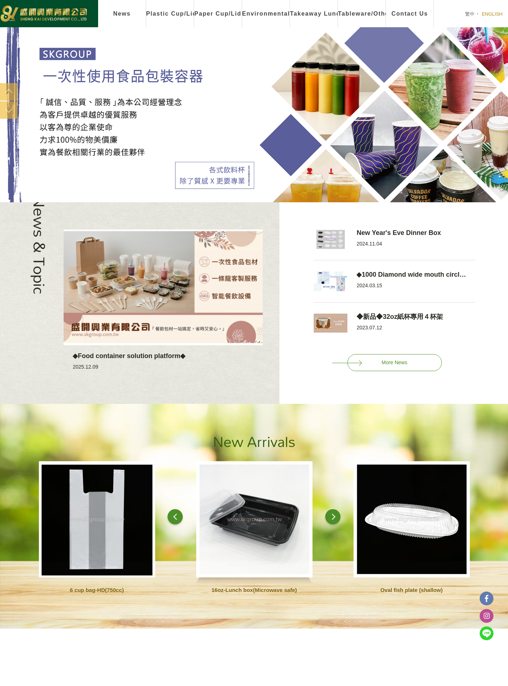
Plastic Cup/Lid (170, 14)
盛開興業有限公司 (43, 14)
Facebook (486, 598)
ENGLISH (492, 14)
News (121, 14)
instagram (486, 616)
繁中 (470, 14)
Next (8, 110)
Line (486, 633)
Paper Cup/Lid (217, 14)
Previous (8, 92)
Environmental (266, 14)
